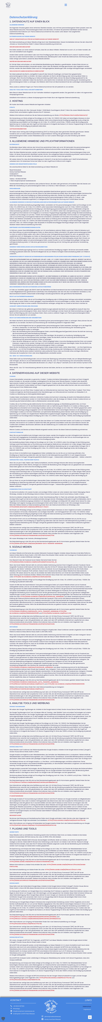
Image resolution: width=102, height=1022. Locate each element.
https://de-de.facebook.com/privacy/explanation (32, 577)
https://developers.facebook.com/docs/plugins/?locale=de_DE (33, 562)
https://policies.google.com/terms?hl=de (25, 980)
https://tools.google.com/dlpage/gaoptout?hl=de (66, 820)
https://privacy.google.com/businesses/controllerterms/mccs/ (33, 782)
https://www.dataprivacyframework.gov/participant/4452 (32, 624)
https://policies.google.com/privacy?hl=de (26, 924)
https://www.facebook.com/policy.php (56, 613)
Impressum (87, 1009)
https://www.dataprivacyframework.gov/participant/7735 (32, 535)
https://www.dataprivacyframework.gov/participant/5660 (32, 880)
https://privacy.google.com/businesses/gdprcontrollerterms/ (33, 917)
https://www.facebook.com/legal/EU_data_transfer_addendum (34, 611)
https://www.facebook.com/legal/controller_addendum (42, 596)
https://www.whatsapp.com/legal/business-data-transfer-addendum (36, 543)
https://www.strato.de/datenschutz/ (73, 115)
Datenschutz (87, 1006)
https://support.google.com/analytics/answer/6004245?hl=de (33, 825)
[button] (3, 1019)
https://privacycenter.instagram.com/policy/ (27, 684)
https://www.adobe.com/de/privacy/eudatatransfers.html (32, 861)
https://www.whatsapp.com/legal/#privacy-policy (29, 507)
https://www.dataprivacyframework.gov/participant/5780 (32, 744)
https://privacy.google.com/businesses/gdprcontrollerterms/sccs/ (35, 919)
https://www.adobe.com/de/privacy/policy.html (63, 869)
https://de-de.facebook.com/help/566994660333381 (65, 684)
